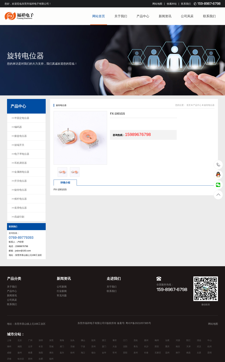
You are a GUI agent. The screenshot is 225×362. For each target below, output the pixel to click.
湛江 (104, 340)
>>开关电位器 (19, 180)
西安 (157, 346)
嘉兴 (62, 352)
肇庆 (114, 340)
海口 (83, 352)
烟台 (93, 352)
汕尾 (167, 340)
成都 (9, 352)
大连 (114, 346)
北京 (20, 340)
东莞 (51, 340)
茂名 (136, 340)
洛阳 (41, 352)
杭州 (209, 346)
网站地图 (157, 3)
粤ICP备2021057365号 (138, 323)
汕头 (72, 340)
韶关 (93, 340)
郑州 (30, 359)
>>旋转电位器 (19, 189)
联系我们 (186, 3)
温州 (167, 352)
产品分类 (14, 278)
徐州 (72, 352)
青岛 (136, 346)
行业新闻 (62, 291)
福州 (51, 359)
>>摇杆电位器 (19, 198)
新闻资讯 (165, 16)
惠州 (146, 340)
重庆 (167, 346)
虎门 (62, 346)
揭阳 (20, 346)
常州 (114, 352)
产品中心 (143, 16)
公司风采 (187, 16)
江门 (125, 340)
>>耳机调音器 (19, 162)
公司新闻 (62, 286)
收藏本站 (172, 3)
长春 (146, 352)
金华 (104, 352)
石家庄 (158, 352)
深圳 (41, 340)
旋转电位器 (209, 105)
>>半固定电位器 (20, 118)
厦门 (104, 346)
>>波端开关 (18, 144)
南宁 (178, 352)
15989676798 (218, 164)
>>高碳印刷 (18, 216)
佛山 (83, 340)
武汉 (199, 346)
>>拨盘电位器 (19, 136)
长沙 (146, 346)
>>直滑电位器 (19, 207)
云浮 (30, 346)
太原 (199, 352)
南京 (178, 346)
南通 (30, 352)
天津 (188, 346)
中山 (209, 340)
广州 (30, 340)
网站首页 (98, 16)
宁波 (83, 346)
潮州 (9, 346)
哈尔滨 (21, 359)
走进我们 (114, 278)
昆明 (209, 352)
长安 (41, 346)
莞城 (51, 346)
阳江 (188, 340)
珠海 (62, 340)
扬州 (20, 352)
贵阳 (125, 352)
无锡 (72, 346)
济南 (9, 359)
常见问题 (62, 295)
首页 (189, 105)
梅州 (157, 340)
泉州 (136, 352)
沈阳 (125, 346)
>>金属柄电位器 (20, 171)
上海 (9, 340)
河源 (178, 340)
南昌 (188, 352)
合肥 (41, 359)
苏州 (93, 346)
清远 (199, 340)
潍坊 (51, 352)
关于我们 (120, 16)
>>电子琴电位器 (20, 153)
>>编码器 (17, 127)
